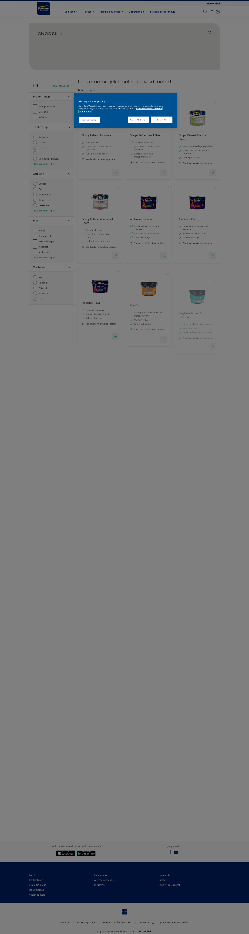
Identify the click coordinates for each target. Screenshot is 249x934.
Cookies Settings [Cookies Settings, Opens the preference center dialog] (89, 120)
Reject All (161, 120)
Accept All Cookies (139, 120)
